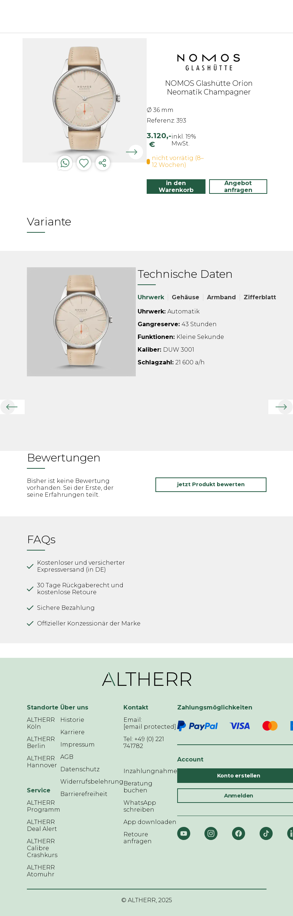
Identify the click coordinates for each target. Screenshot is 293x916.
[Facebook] (238, 833)
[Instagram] (210, 833)
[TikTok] (266, 833)
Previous (17, 101)
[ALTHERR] (135, 16)
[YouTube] (183, 833)
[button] (12, 407)
